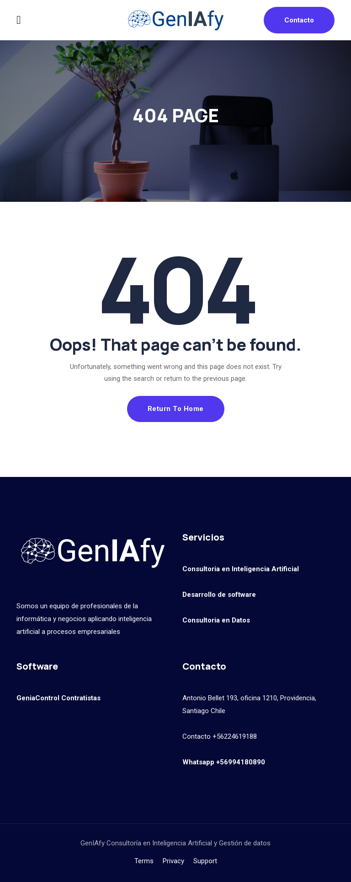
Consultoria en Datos (216, 620)
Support (205, 861)
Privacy (173, 861)
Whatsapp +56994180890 (223, 762)
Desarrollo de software (219, 594)
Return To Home (176, 409)
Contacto (299, 20)
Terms (144, 861)
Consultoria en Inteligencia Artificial (240, 569)
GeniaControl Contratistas (58, 698)
